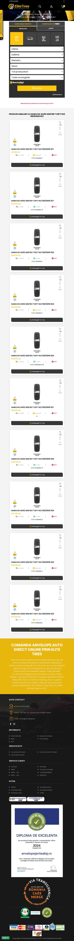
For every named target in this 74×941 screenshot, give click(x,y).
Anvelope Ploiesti (46, 790)
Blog (12, 739)
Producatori (44, 739)
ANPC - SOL (15, 775)
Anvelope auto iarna (43, 14)
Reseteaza (57, 94)
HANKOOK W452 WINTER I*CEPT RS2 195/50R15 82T (36, 17)
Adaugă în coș (37, 165)
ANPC (13, 770)
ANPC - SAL (15, 772)
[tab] (23, 28)
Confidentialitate (46, 772)
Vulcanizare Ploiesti (18, 752)
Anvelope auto (16, 790)
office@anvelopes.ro (27, 719)
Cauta (37, 88)
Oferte (13, 787)
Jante (42, 793)
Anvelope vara (16, 793)
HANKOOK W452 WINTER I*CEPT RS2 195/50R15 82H (32, 252)
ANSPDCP (43, 775)
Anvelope (29, 14)
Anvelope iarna (45, 787)
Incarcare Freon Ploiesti (48, 752)
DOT (54, 155)
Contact (14, 767)
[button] (40, 6)
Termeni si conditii (46, 770)
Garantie (43, 767)
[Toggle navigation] (64, 1)
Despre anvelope (46, 736)
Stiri (12, 742)
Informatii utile (16, 736)
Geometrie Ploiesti (17, 755)
